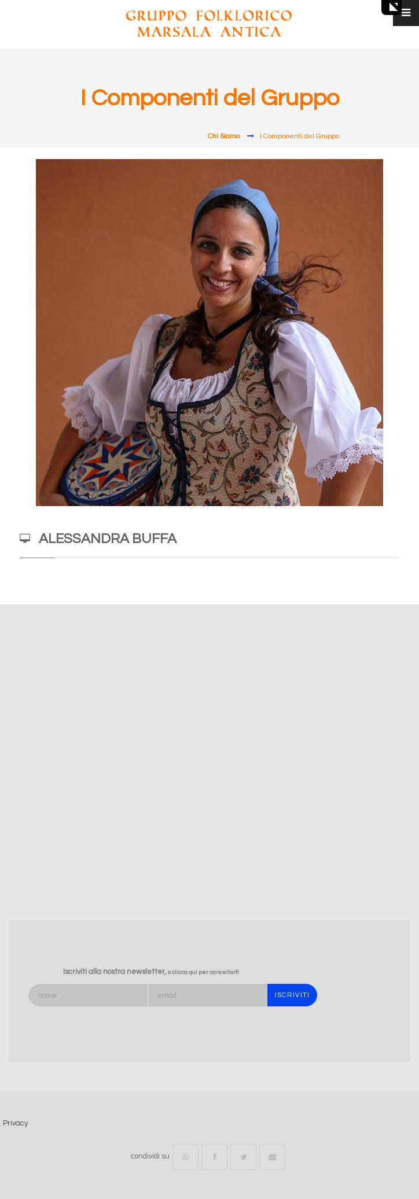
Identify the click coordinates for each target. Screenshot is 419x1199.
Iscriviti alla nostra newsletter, (151, 972)
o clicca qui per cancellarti (203, 972)
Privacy (15, 1123)
